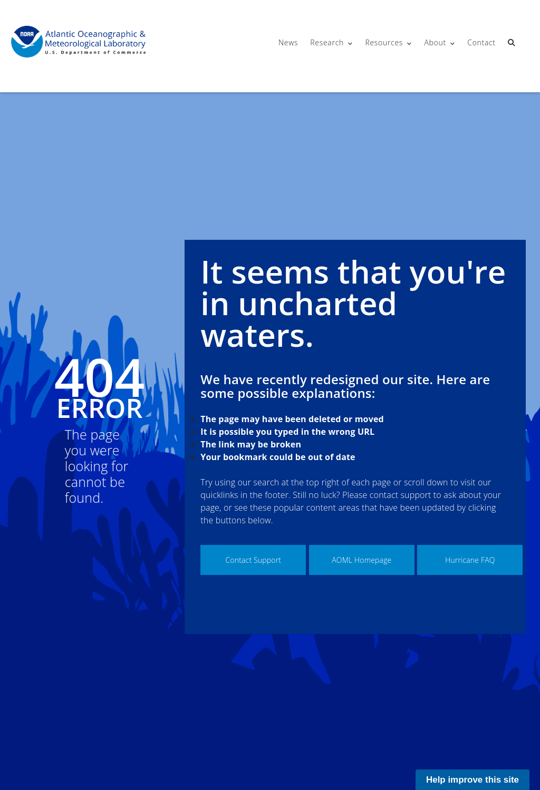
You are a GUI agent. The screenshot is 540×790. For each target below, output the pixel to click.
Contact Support (254, 560)
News (288, 42)
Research (327, 42)
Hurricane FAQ (470, 560)
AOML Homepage (361, 560)
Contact (481, 42)
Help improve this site (472, 780)
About (435, 42)
